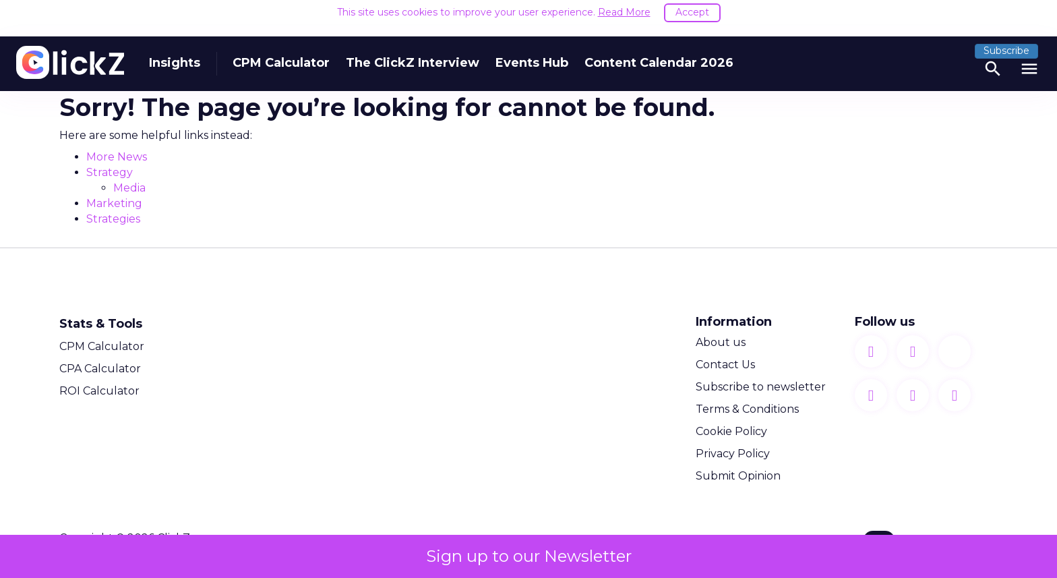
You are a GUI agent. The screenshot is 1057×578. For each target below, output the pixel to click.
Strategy (109, 171)
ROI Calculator (99, 389)
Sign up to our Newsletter (529, 556)
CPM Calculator (281, 52)
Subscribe (1006, 40)
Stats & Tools (100, 322)
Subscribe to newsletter (761, 385)
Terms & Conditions (747, 407)
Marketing (114, 202)
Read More (624, 12)
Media (129, 186)
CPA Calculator (100, 367)
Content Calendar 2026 (658, 52)
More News (116, 155)
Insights (174, 52)
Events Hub (531, 52)
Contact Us (725, 363)
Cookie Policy (731, 430)
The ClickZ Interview (412, 52)
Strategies (113, 217)
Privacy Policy (733, 452)
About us (721, 341)
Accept (692, 12)
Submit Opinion (738, 474)
